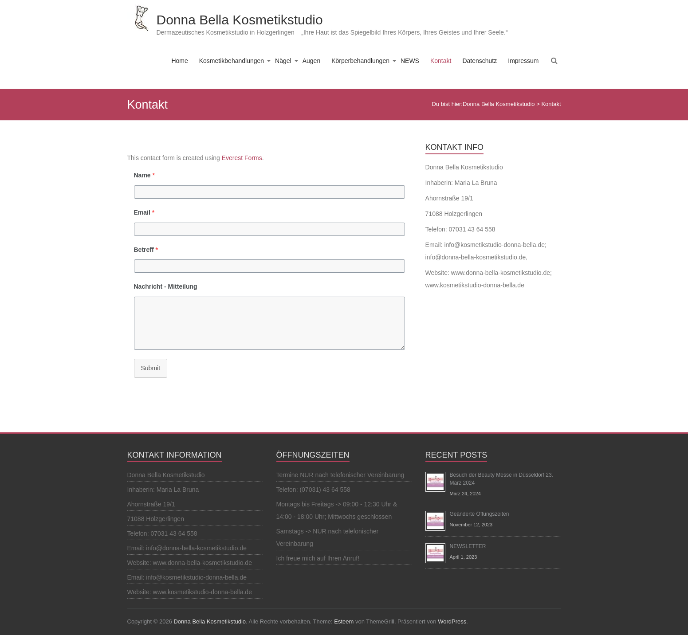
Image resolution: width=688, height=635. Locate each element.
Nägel (283, 60)
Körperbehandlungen (360, 60)
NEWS (410, 60)
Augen (311, 60)
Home (179, 60)
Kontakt (440, 60)
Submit (151, 368)
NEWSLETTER (468, 546)
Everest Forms (242, 157)
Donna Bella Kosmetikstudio (240, 19)
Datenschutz (479, 60)
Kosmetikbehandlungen (231, 60)
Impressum (523, 60)
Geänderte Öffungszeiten (479, 514)
